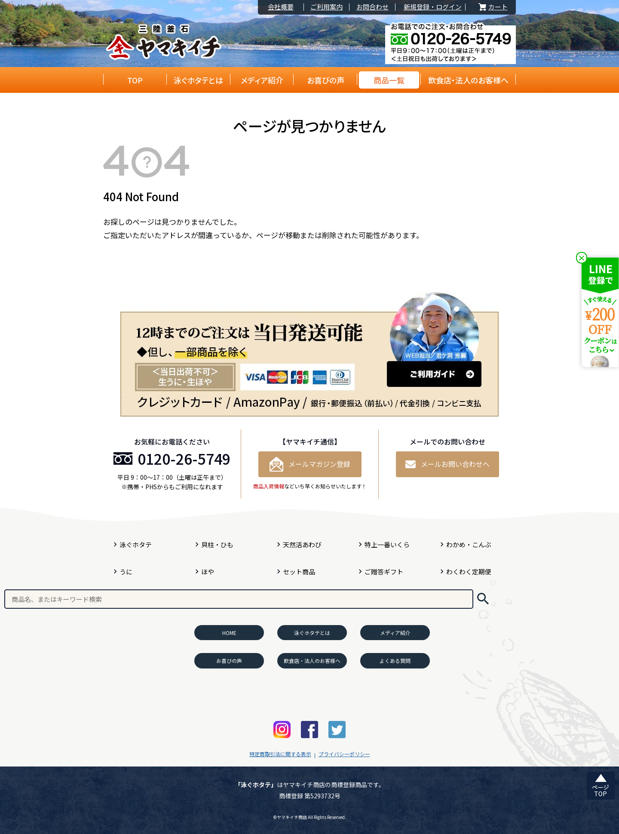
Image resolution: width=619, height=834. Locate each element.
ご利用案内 (326, 7)
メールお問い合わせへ (447, 464)
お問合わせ (372, 7)
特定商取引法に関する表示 (280, 753)
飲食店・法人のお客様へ (468, 80)
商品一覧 (389, 80)
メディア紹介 (262, 80)
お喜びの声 (325, 80)
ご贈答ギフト (384, 571)
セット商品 (299, 571)
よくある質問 (395, 660)
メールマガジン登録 (310, 464)
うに (126, 571)
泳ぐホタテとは (198, 80)
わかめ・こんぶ (468, 544)
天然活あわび (302, 544)
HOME (229, 632)
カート (492, 7)
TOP (135, 80)
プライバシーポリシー (344, 753)
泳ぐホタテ (136, 544)
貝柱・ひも (217, 544)
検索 (483, 599)
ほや (207, 571)
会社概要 (281, 7)
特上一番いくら (387, 544)
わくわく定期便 (468, 571)
